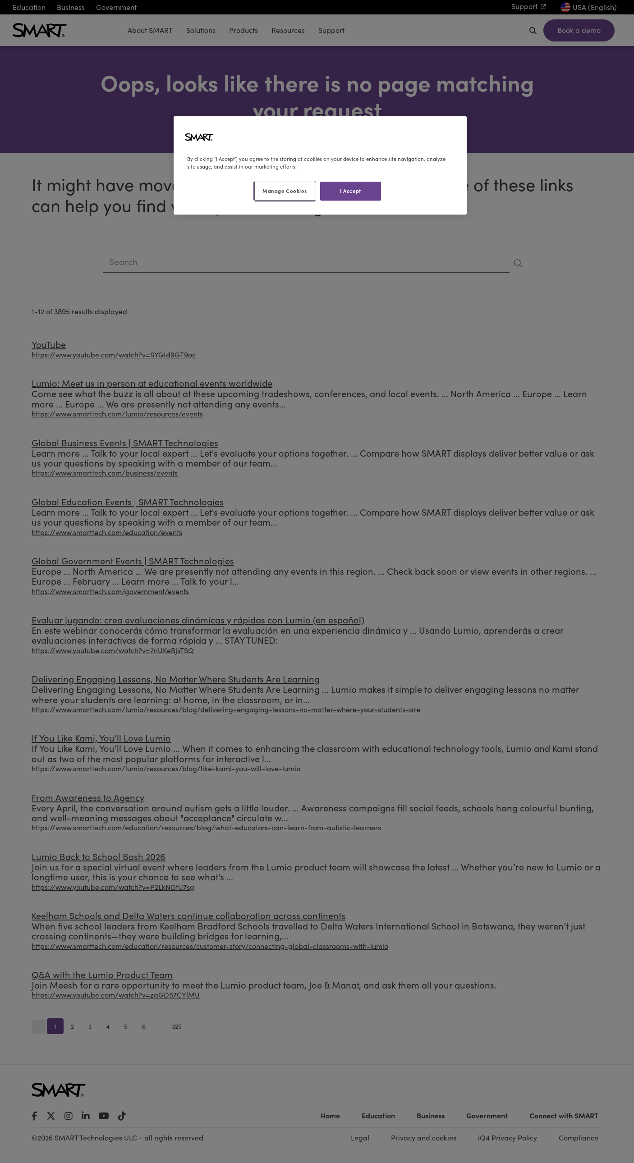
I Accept (350, 190)
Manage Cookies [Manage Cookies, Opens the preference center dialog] (284, 190)
